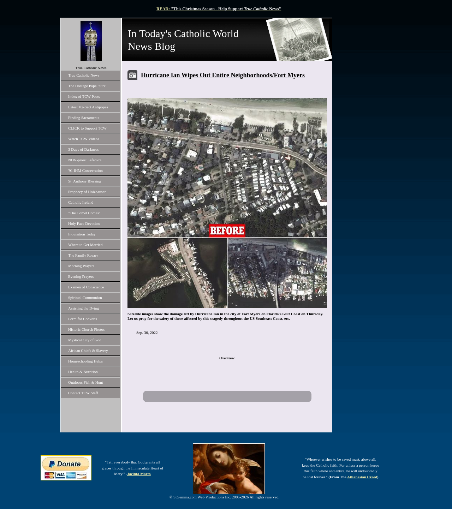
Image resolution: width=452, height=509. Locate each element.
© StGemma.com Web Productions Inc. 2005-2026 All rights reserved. (224, 497)
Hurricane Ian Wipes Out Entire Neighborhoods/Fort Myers (223, 75)
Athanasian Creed (362, 477)
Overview (226, 358)
